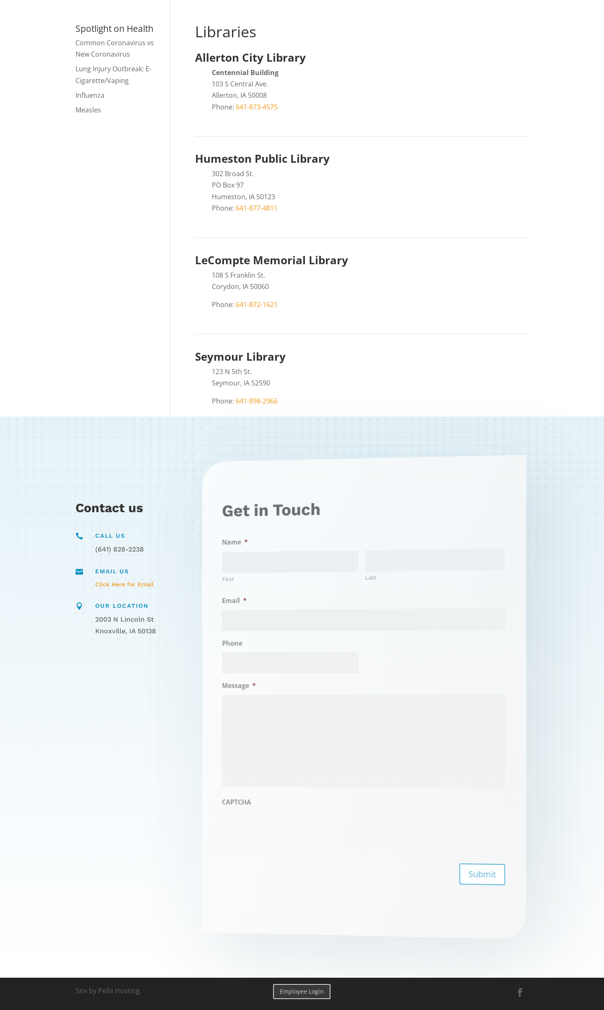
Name (276, 555)
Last (368, 577)
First (271, 590)
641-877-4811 (257, 208)
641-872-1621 (257, 304)
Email (275, 609)
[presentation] (308, 822)
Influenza (90, 95)
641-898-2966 (257, 401)
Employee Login (302, 991)
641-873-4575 (257, 107)
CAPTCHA (277, 794)
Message (278, 686)
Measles (88, 110)
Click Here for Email (124, 584)
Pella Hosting (119, 990)
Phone (274, 647)
